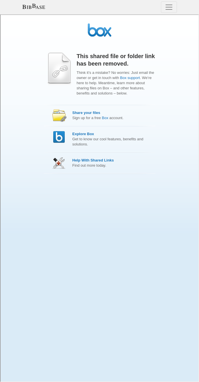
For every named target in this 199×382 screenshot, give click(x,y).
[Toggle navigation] (169, 7)
